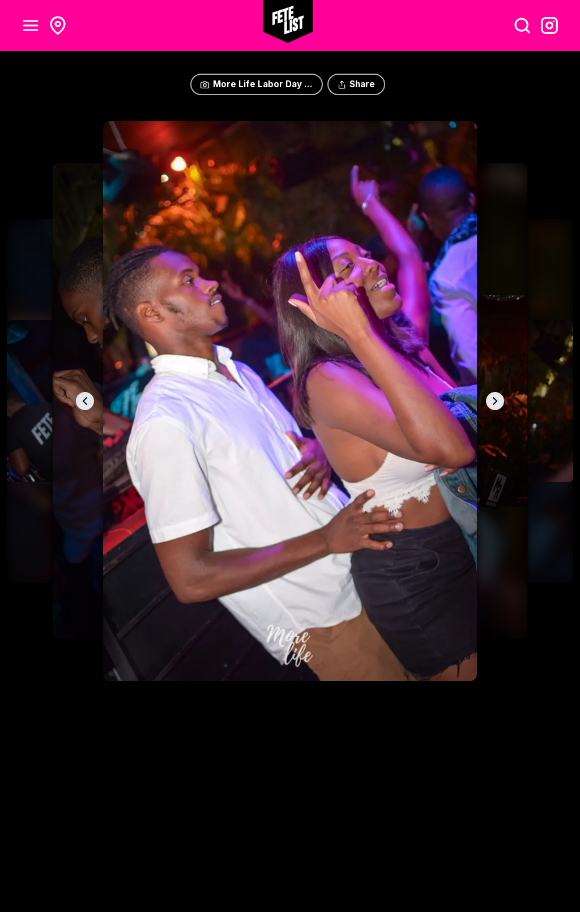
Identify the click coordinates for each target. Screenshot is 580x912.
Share (356, 84)
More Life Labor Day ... (256, 84)
